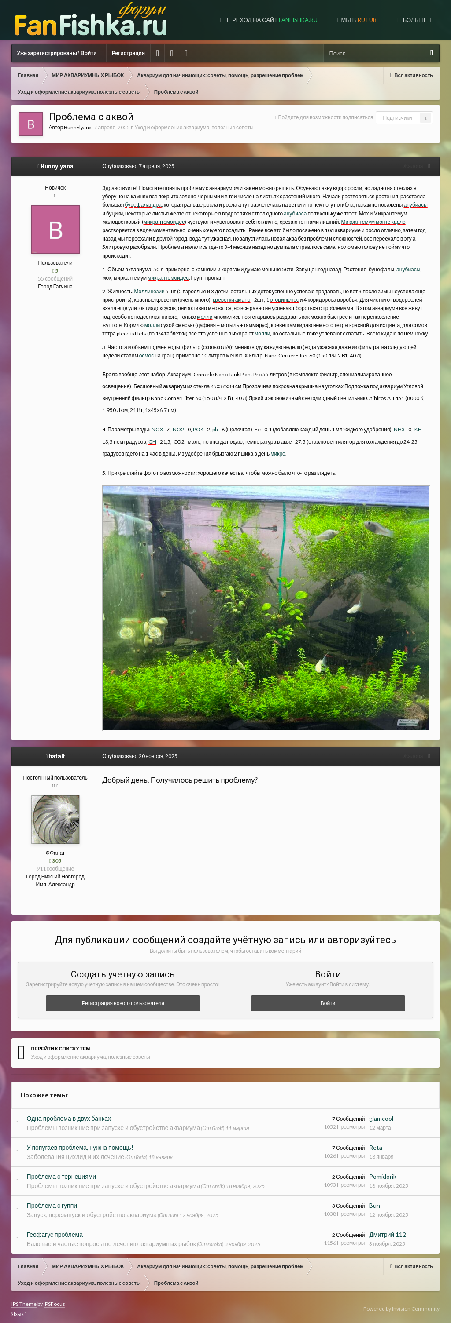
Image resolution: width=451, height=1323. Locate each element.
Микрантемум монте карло (331, 222)
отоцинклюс (281, 291)
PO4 (195, 421)
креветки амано (228, 291)
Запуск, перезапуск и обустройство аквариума (92, 1210)
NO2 (175, 421)
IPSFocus (54, 1300)
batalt (56, 752)
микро (275, 445)
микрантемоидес (122, 222)
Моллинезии (146, 283)
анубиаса (269, 213)
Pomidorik (382, 1172)
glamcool (381, 1114)
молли (192, 308)
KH (415, 421)
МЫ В (360, 19)
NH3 (396, 421)
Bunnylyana (78, 127)
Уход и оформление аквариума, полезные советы (193, 127)
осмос (125, 347)
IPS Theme (24, 1300)
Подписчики (397, 117)
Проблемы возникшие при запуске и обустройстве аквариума (113, 1123)
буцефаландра (118, 204)
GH (149, 433)
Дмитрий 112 (387, 1230)
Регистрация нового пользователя (123, 999)
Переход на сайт (270, 19)
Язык (18, 1310)
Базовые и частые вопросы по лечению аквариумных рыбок (111, 1239)
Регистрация (128, 53)
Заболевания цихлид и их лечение (75, 1152)
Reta (375, 1143)
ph (212, 421)
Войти (328, 999)
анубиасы (390, 204)
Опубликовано (136, 166)
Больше (416, 19)
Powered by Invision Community (401, 1304)
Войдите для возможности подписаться (325, 117)
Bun (374, 1201)
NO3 (154, 421)
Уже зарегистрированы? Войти (59, 53)
